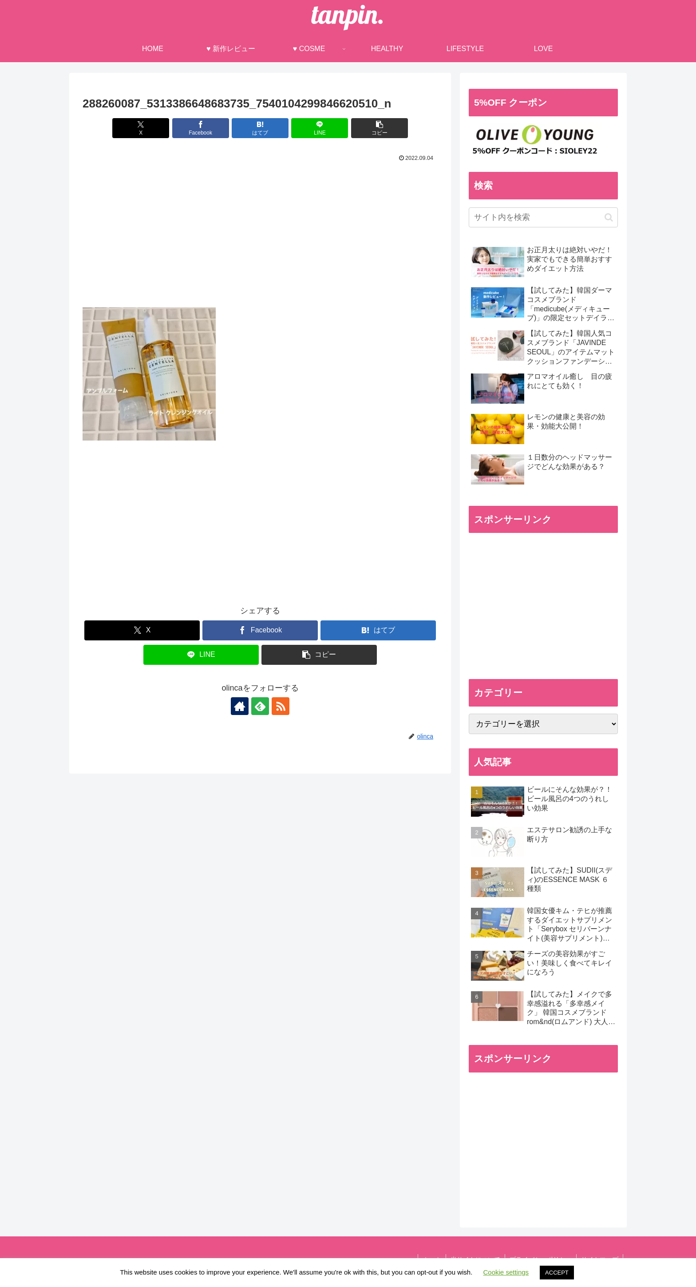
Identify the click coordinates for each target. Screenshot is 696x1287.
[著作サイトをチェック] (240, 706)
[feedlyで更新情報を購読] (260, 706)
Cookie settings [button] (506, 1272)
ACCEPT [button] (557, 1272)
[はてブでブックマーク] (260, 128)
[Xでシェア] (140, 128)
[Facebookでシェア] (200, 128)
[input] (543, 217)
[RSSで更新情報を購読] (280, 706)
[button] (379, 128)
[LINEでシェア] (319, 128)
